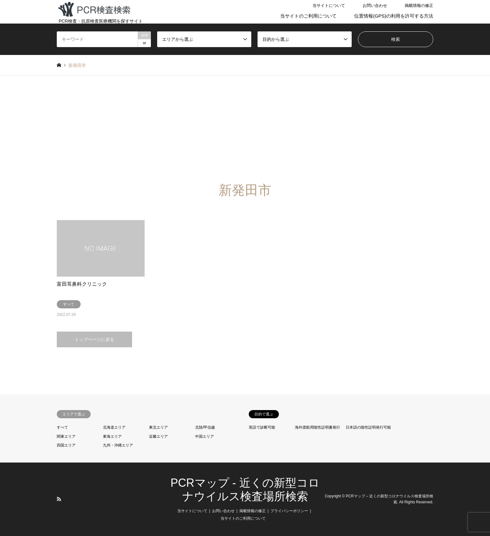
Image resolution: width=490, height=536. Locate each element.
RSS (59, 499)
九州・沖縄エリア (118, 445)
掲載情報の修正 (419, 5)
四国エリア (66, 445)
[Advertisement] (245, 135)
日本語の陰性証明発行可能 (368, 427)
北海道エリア (114, 427)
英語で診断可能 (262, 427)
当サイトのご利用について (308, 16)
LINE (67, 499)
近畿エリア (158, 436)
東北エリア (158, 427)
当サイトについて (328, 5)
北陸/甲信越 (205, 427)
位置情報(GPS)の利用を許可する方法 (393, 16)
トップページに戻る (94, 339)
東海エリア (112, 436)
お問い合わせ (375, 5)
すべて (62, 427)
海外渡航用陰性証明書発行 (317, 427)
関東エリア (66, 436)
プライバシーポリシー (289, 511)
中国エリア (204, 436)
